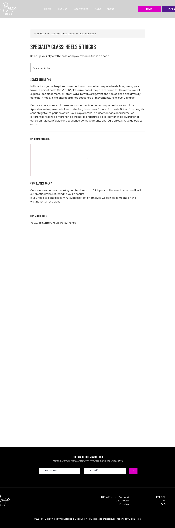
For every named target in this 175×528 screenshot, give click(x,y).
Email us (124, 504)
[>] (133, 471)
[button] (80, 9)
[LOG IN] (149, 9)
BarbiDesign (135, 519)
